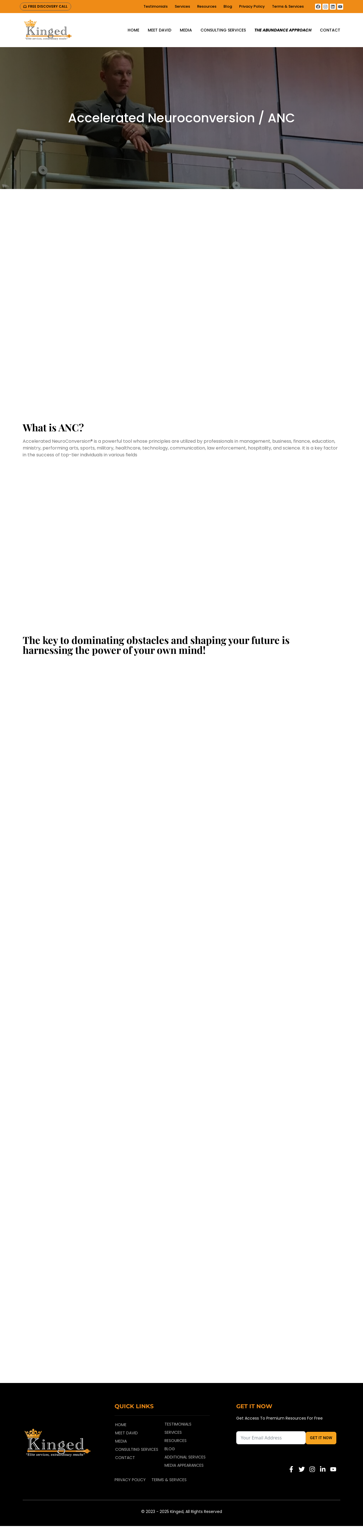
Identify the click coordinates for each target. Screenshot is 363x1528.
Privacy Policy (252, 6)
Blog (227, 6)
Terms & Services (288, 6)
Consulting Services (223, 30)
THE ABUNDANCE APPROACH (282, 30)
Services (182, 6)
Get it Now (321, 1439)
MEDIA (186, 30)
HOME (133, 30)
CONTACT (330, 30)
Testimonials (155, 6)
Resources (206, 6)
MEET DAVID (159, 30)
